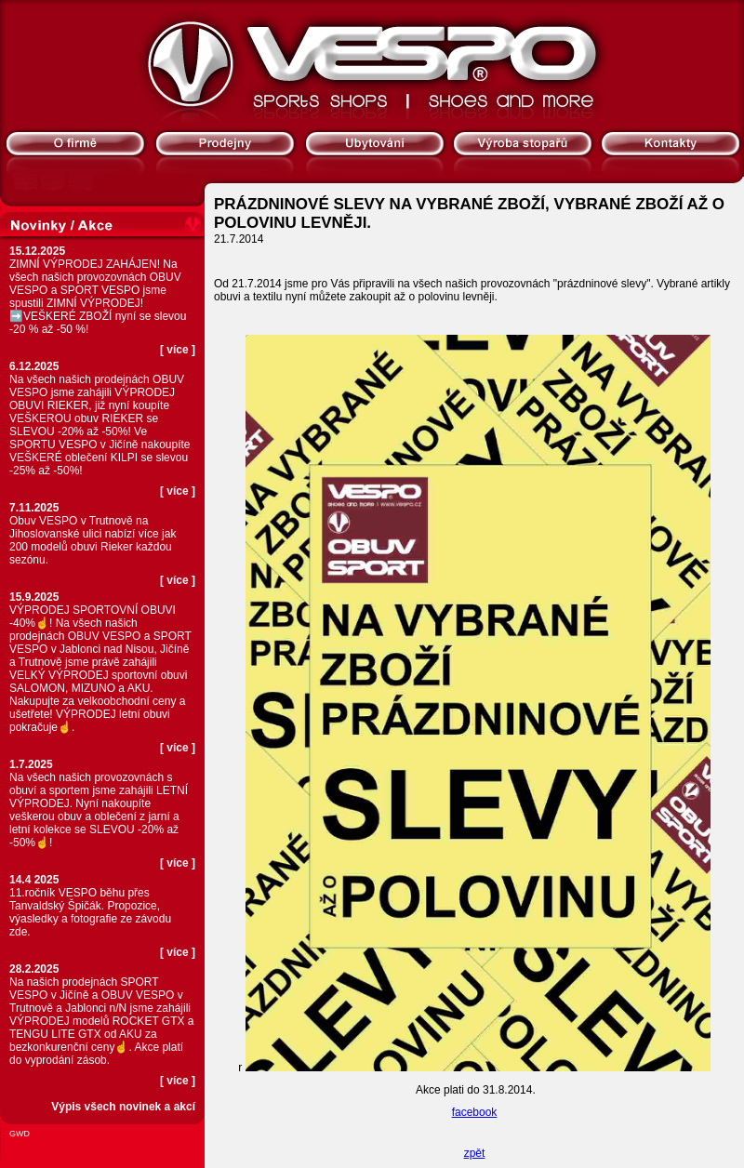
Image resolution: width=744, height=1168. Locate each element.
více (177, 349)
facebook (475, 1112)
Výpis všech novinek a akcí (123, 1106)
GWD (19, 1133)
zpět (474, 1153)
